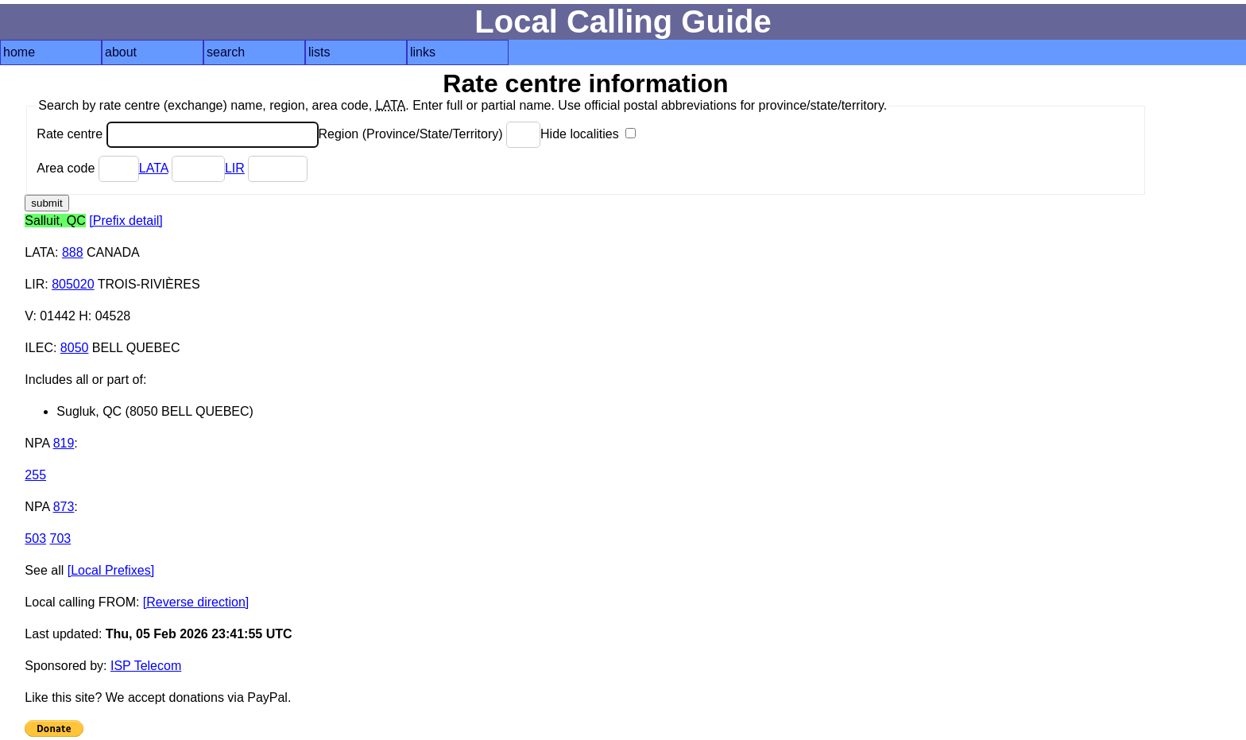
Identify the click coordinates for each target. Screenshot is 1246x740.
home (19, 52)
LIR (235, 168)
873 (64, 506)
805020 (73, 284)
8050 (74, 348)
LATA (153, 168)
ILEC (39, 348)
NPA (37, 443)
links (422, 52)
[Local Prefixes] (111, 570)
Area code (87, 168)
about (121, 52)
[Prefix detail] (125, 220)
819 (64, 443)
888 (72, 252)
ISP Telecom (145, 665)
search (226, 52)
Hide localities (588, 134)
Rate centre (177, 134)
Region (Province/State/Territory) (430, 134)
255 (35, 475)
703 (61, 538)
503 (35, 538)
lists (319, 52)
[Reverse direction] (196, 602)
